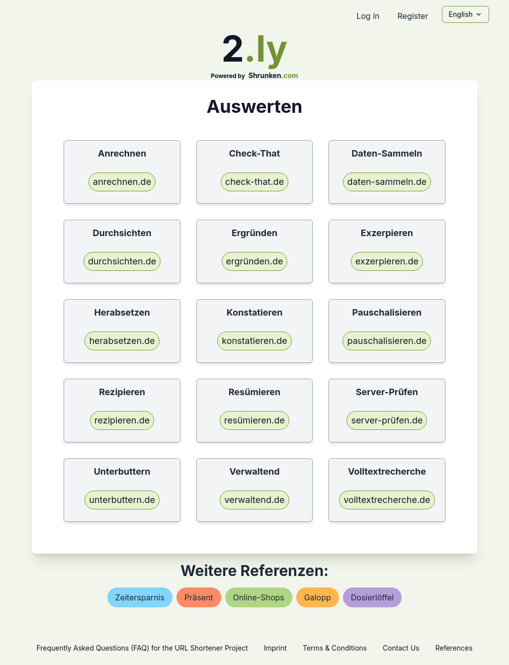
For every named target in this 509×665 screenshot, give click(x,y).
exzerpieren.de (387, 261)
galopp (317, 597)
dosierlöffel (372, 597)
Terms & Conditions (335, 648)
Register (412, 16)
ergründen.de (254, 261)
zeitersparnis (140, 597)
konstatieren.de (254, 340)
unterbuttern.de (122, 500)
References (454, 648)
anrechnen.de (122, 181)
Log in (367, 16)
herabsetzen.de (122, 340)
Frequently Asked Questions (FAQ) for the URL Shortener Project (142, 648)
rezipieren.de (122, 420)
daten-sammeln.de (387, 181)
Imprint (275, 648)
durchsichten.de (122, 261)
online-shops (258, 597)
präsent (198, 597)
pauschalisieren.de (386, 340)
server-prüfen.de (387, 420)
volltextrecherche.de (386, 500)
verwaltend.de (254, 500)
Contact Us (401, 648)
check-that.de (254, 181)
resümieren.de (254, 420)
